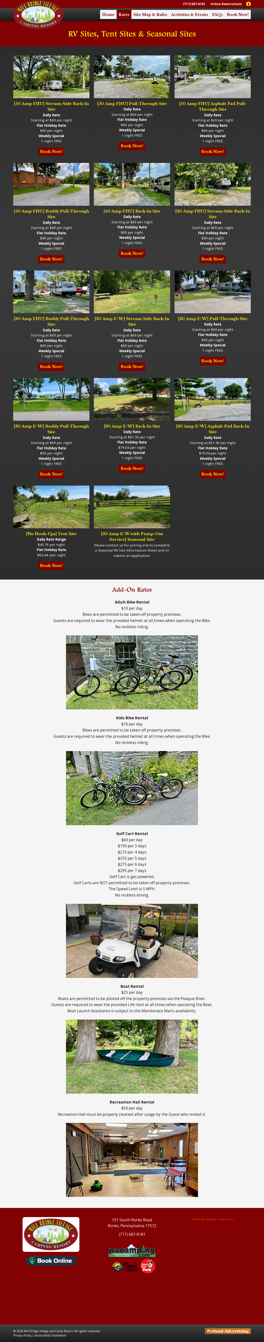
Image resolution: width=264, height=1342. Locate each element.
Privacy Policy (22, 1335)
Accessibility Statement (50, 1335)
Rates (124, 14)
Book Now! (238, 14)
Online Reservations (226, 4)
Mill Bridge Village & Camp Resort (213, 1219)
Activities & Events (189, 14)
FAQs (217, 14)
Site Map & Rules (150, 14)
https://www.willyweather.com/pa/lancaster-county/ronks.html (132, 1317)
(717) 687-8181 (194, 4)
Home (108, 14)
